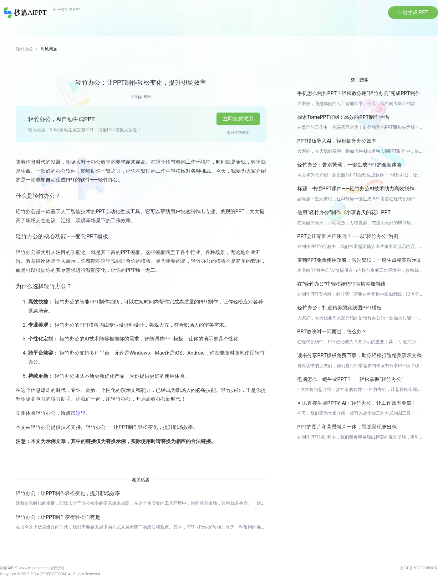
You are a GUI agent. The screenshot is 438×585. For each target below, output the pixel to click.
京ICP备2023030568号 (419, 569)
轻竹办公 (24, 50)
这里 (81, 415)
